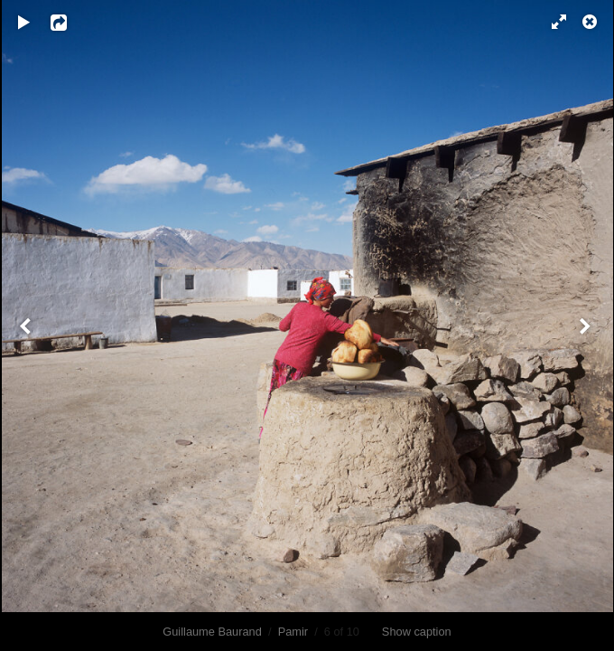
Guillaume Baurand (212, 631)
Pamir (293, 631)
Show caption (416, 631)
